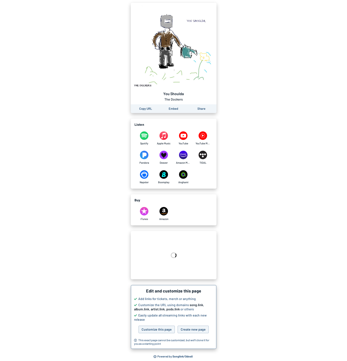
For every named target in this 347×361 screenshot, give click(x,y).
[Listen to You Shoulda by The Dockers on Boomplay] (164, 177)
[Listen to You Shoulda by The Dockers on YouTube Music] (203, 138)
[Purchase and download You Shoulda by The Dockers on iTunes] (144, 214)
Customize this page (157, 329)
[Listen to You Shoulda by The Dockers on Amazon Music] (183, 157)
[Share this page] (201, 108)
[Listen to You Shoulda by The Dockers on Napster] (144, 177)
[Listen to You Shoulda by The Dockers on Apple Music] (164, 138)
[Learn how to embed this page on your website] (173, 108)
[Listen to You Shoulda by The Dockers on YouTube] (183, 138)
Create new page (193, 329)
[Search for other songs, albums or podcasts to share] (173, 356)
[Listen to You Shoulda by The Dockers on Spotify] (144, 138)
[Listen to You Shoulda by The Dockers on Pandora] (144, 157)
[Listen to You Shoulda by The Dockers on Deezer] (164, 157)
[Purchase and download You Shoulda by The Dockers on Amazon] (164, 214)
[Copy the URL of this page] (145, 108)
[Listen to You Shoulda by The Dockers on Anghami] (183, 177)
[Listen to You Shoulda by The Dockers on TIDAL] (203, 157)
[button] (173, 317)
